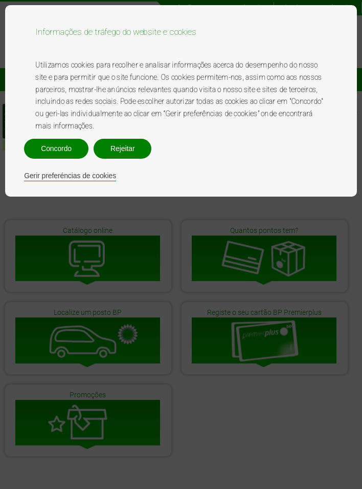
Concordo (56, 148)
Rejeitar (122, 148)
